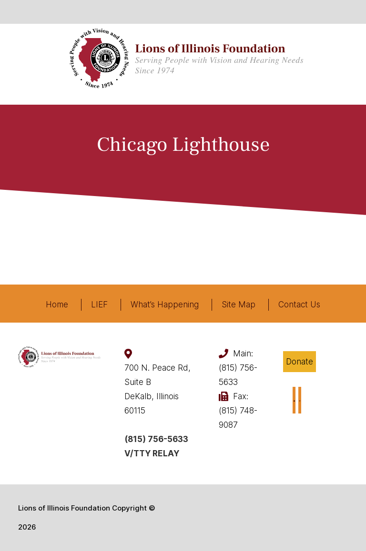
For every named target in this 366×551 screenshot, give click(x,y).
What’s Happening (165, 304)
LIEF (99, 304)
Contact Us (299, 304)
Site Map (238, 304)
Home (57, 304)
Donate (299, 361)
